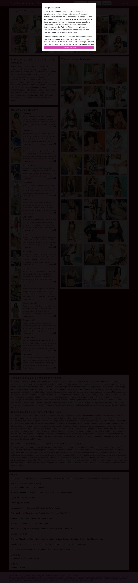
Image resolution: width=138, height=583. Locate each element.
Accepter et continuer (69, 47)
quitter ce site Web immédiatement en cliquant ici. (69, 27)
